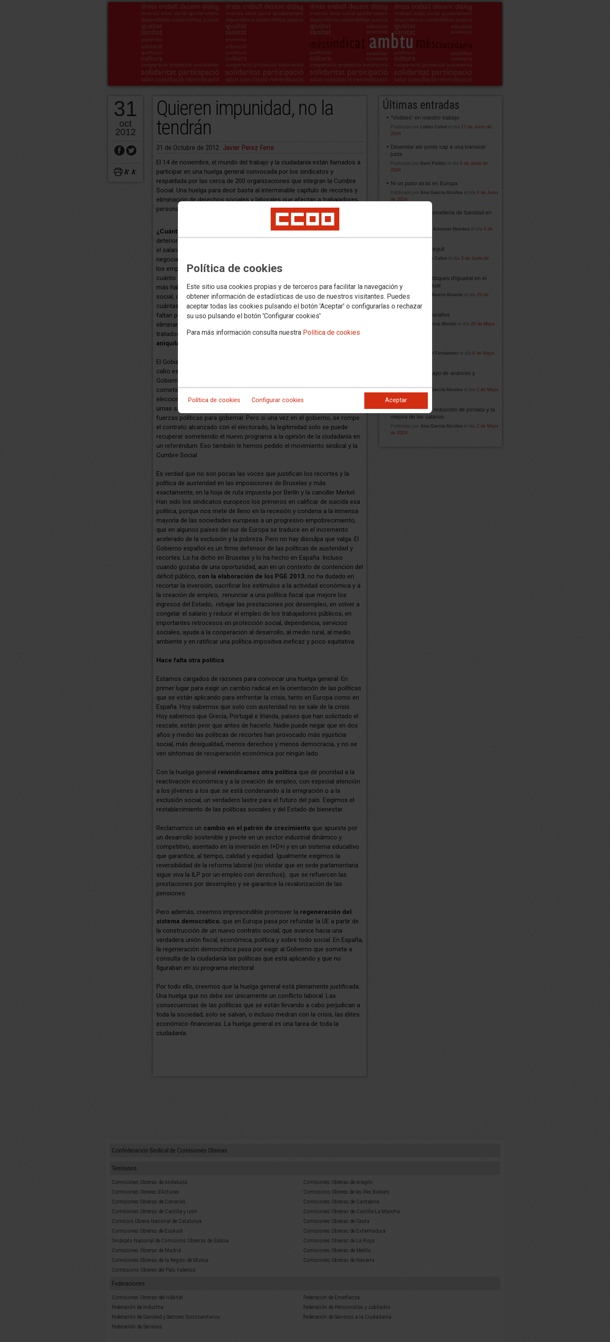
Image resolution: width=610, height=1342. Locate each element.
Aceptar (396, 400)
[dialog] (305, 307)
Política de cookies (331, 332)
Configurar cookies (278, 400)
